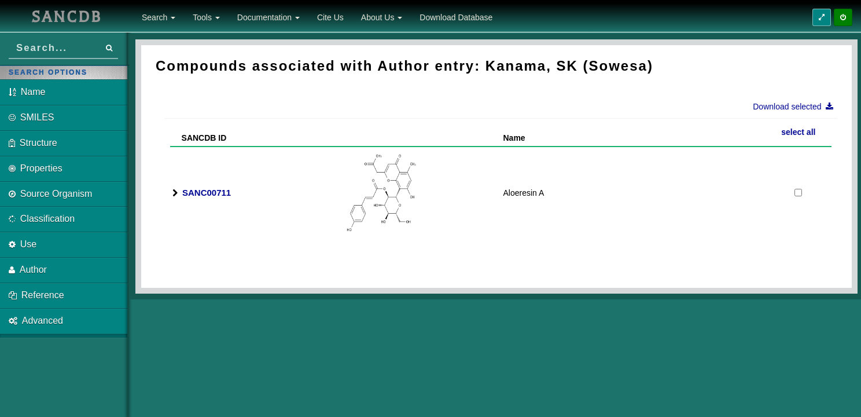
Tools (206, 17)
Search (158, 17)
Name (514, 137)
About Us (381, 17)
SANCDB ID (199, 137)
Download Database (456, 17)
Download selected (796, 106)
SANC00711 (206, 192)
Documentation (268, 17)
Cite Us (330, 17)
